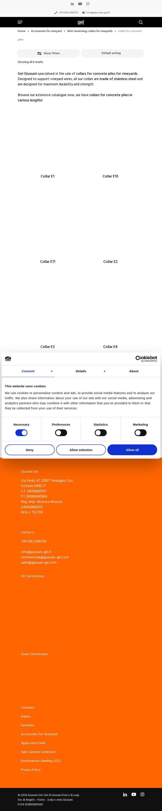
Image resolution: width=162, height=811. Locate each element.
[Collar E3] (47, 309)
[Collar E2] (110, 223)
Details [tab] (81, 371)
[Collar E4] (110, 309)
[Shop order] (112, 53)
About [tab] (134, 371)
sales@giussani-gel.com (39, 562)
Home (22, 31)
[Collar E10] (110, 138)
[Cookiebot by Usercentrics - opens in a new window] (138, 359)
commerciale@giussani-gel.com (45, 557)
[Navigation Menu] (20, 22)
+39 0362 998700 (33, 541)
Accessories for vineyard (46, 31)
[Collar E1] (47, 138)
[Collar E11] (47, 223)
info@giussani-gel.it (36, 552)
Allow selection (80, 449)
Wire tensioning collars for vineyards (89, 31)
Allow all (132, 449)
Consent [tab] (28, 371)
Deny (30, 449)
